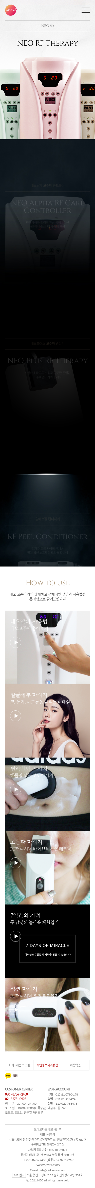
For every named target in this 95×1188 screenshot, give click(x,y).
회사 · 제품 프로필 (19, 1065)
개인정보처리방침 (47, 1065)
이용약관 (75, 1065)
